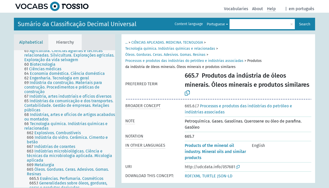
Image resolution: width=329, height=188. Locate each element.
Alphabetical (31, 42)
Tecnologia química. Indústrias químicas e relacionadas (170, 48)
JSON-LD (224, 176)
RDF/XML (193, 176)
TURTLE (209, 176)
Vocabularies (236, 8)
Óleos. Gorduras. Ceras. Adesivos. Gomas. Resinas (165, 55)
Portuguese (216, 24)
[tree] (64, 118)
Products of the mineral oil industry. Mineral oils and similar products (215, 151)
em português (301, 8)
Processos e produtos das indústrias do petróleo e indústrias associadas (184, 61)
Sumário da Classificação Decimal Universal (77, 24)
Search (304, 24)
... (126, 42)
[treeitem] (72, 55)
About (257, 8)
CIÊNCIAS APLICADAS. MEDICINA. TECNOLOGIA (167, 42)
